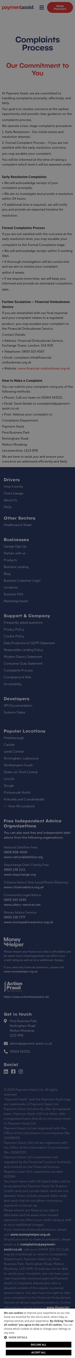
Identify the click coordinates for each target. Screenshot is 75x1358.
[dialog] (37, 1333)
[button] (39, 1337)
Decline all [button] (38, 1344)
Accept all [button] (38, 1352)
